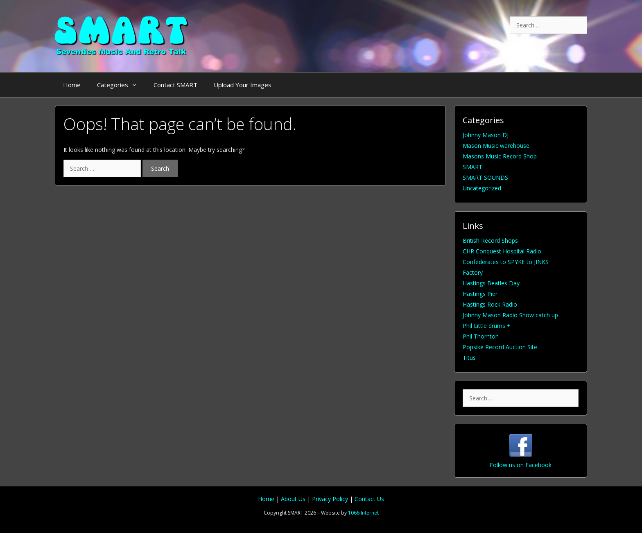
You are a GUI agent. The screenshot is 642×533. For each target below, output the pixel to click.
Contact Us (369, 499)
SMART (472, 167)
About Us (294, 499)
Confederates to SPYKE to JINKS (506, 262)
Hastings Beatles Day (491, 283)
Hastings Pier (480, 294)
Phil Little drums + (487, 326)
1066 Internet (363, 512)
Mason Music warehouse (496, 145)
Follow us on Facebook (521, 465)
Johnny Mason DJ (486, 135)
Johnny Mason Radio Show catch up (510, 315)
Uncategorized (482, 188)
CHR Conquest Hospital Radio (502, 251)
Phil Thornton (481, 336)
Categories (121, 84)
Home (72, 85)
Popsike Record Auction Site (500, 347)
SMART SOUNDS (485, 177)
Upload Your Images (242, 85)
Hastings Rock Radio (490, 304)
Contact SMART (175, 85)
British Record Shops (490, 240)
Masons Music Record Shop (500, 156)
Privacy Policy (331, 499)
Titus (469, 357)
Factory (473, 272)
